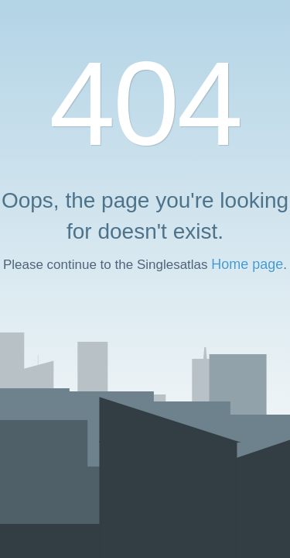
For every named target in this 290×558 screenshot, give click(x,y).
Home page (247, 264)
